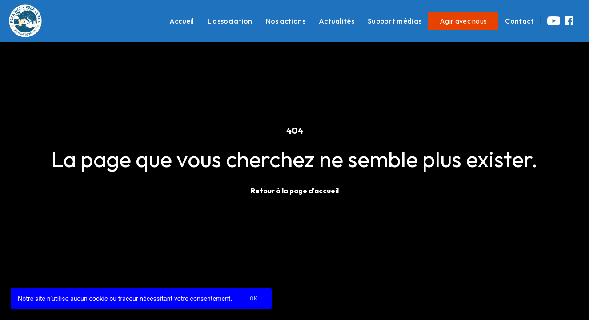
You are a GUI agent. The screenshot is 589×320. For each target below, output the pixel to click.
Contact (519, 20)
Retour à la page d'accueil (295, 190)
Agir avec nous (463, 20)
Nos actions (285, 20)
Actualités (336, 20)
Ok (254, 299)
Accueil (181, 20)
